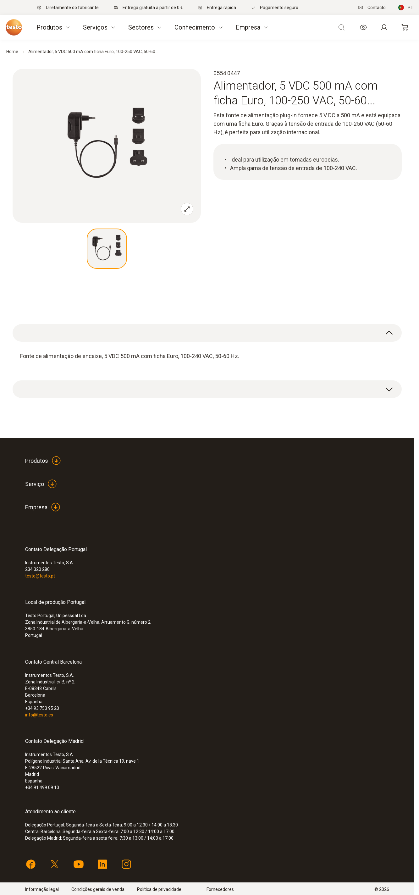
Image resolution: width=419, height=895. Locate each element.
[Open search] (341, 27)
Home (12, 51)
